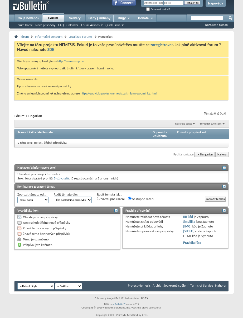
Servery (75, 18)
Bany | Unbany (99, 18)
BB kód (188, 217)
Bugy (124, 18)
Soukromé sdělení (175, 285)
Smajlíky (189, 222)
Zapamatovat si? (158, 9)
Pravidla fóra (192, 243)
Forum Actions (90, 25)
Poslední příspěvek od (191, 132)
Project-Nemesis (139, 285)
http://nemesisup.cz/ (71, 61)
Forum (53, 18)
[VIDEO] (189, 231)
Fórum (24, 37)
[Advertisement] (110, 265)
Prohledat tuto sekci (210, 123)
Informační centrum (48, 37)
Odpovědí (159, 132)
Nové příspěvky (45, 25)
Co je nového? (29, 18)
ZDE (50, 49)
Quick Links (112, 25)
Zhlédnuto (160, 136)
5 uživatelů (61, 178)
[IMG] (187, 226)
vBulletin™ (119, 304)
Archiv (157, 285)
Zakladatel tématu (41, 132)
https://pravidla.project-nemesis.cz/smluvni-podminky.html (119, 93)
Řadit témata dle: (66, 194)
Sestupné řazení (141, 199)
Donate (146, 18)
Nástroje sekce (183, 123)
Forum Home (24, 25)
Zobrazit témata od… (31, 194)
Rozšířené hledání (217, 24)
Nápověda (215, 3)
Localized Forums (80, 37)
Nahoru (221, 154)
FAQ (61, 25)
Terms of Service (201, 285)
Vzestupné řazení (111, 199)
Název (22, 132)
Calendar (72, 25)
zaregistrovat (161, 44)
